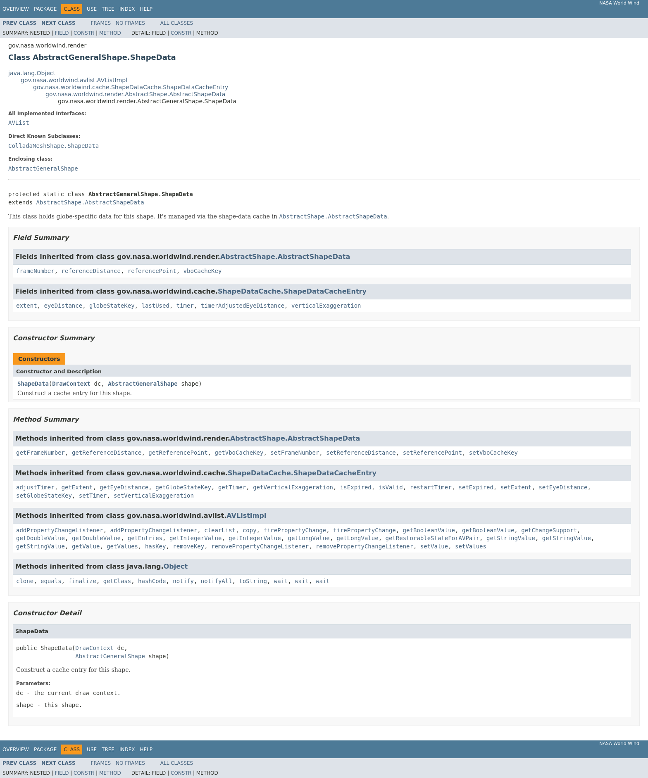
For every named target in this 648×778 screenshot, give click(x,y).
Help (146, 9)
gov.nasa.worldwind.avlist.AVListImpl (74, 80)
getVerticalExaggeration (293, 487)
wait (281, 581)
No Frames (130, 23)
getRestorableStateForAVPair (433, 538)
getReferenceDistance (107, 452)
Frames (101, 23)
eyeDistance (63, 305)
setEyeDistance (562, 487)
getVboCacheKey (238, 452)
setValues (470, 546)
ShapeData (33, 383)
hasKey (155, 546)
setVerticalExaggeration (154, 495)
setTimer (93, 495)
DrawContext (71, 383)
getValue (86, 546)
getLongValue (309, 538)
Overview (15, 9)
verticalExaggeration (326, 305)
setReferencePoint (432, 452)
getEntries (145, 538)
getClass (117, 581)
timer (185, 305)
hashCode (152, 581)
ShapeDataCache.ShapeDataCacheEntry (292, 291)
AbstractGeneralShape (43, 168)
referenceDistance (91, 271)
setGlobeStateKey (44, 495)
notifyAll (216, 581)
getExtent (77, 487)
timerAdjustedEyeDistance (242, 305)
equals (51, 581)
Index (127, 9)
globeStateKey (112, 305)
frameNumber (35, 271)
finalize (82, 581)
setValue (434, 546)
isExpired (356, 487)
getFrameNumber (40, 452)
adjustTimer (35, 487)
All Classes (176, 23)
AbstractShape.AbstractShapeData (90, 202)
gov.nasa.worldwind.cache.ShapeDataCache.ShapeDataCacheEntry (130, 87)
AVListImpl (246, 515)
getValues (122, 546)
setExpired (476, 487)
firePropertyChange (294, 530)
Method (110, 33)
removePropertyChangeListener (260, 546)
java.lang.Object (31, 73)
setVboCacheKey (493, 452)
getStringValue (510, 538)
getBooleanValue (429, 530)
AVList (18, 122)
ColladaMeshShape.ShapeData (53, 145)
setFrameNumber (294, 452)
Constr (84, 33)
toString (253, 581)
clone (24, 581)
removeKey (188, 546)
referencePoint (152, 271)
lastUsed (155, 305)
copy (250, 530)
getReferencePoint (177, 452)
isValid (391, 487)
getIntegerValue (195, 538)
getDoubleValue (40, 538)
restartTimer (431, 487)
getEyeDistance (124, 487)
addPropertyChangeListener (59, 530)
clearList (220, 530)
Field (62, 33)
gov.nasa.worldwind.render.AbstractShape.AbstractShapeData (135, 94)
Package (45, 9)
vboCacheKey (202, 271)
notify (183, 581)
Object (176, 566)
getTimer (232, 487)
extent (26, 305)
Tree (108, 9)
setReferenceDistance (361, 452)
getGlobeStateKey (183, 487)
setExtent (516, 487)
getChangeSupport (549, 530)
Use (92, 9)
